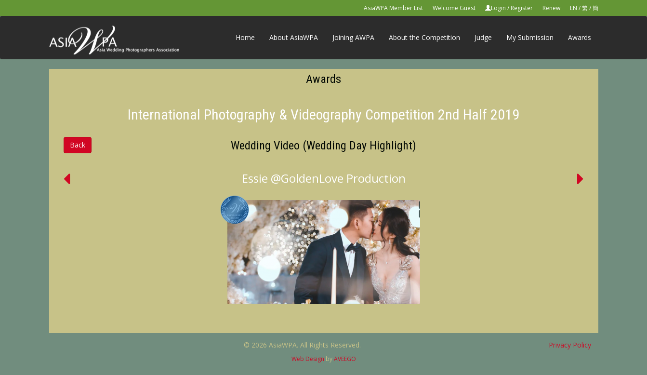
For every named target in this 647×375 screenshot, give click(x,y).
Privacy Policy (570, 344)
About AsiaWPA (293, 37)
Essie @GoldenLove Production (324, 178)
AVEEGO (345, 359)
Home (245, 37)
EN (573, 8)
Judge (483, 37)
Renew (551, 8)
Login (498, 8)
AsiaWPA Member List (393, 8)
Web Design (307, 359)
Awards (579, 37)
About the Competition (424, 37)
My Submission (530, 37)
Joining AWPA (353, 37)
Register (522, 8)
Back (77, 144)
